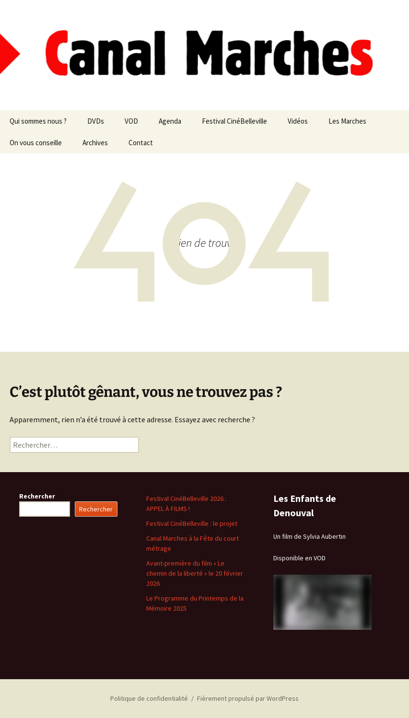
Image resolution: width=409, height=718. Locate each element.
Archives (95, 142)
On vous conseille (36, 142)
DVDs (95, 121)
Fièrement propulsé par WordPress (248, 698)
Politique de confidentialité (149, 698)
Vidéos (298, 121)
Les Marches (347, 121)
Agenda (170, 121)
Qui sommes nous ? (38, 121)
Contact (141, 142)
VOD (131, 121)
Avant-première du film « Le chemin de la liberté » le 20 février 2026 (194, 573)
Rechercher (37, 496)
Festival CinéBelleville (234, 121)
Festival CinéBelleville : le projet (191, 523)
